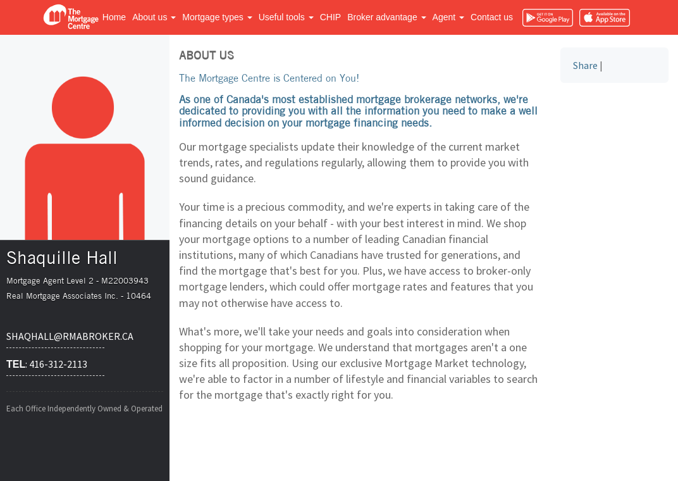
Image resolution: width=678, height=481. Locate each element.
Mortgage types (217, 17)
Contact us (492, 17)
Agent (448, 17)
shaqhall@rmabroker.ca (55, 336)
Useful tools (286, 17)
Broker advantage (386, 17)
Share (585, 65)
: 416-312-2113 (46, 364)
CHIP (330, 17)
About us (154, 17)
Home (114, 17)
